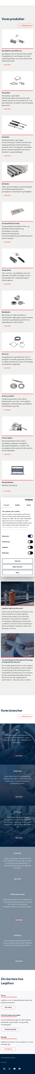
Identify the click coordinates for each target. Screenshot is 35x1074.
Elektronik (17, 812)
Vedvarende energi (17, 894)
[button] (17, 879)
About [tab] (29, 505)
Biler (17, 730)
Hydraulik (17, 853)
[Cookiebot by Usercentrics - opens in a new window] (25, 500)
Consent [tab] (6, 505)
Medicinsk (17, 771)
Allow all (17, 561)
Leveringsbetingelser (8, 1057)
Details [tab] (17, 505)
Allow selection (17, 566)
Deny (17, 572)
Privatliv (4, 1062)
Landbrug (17, 935)
